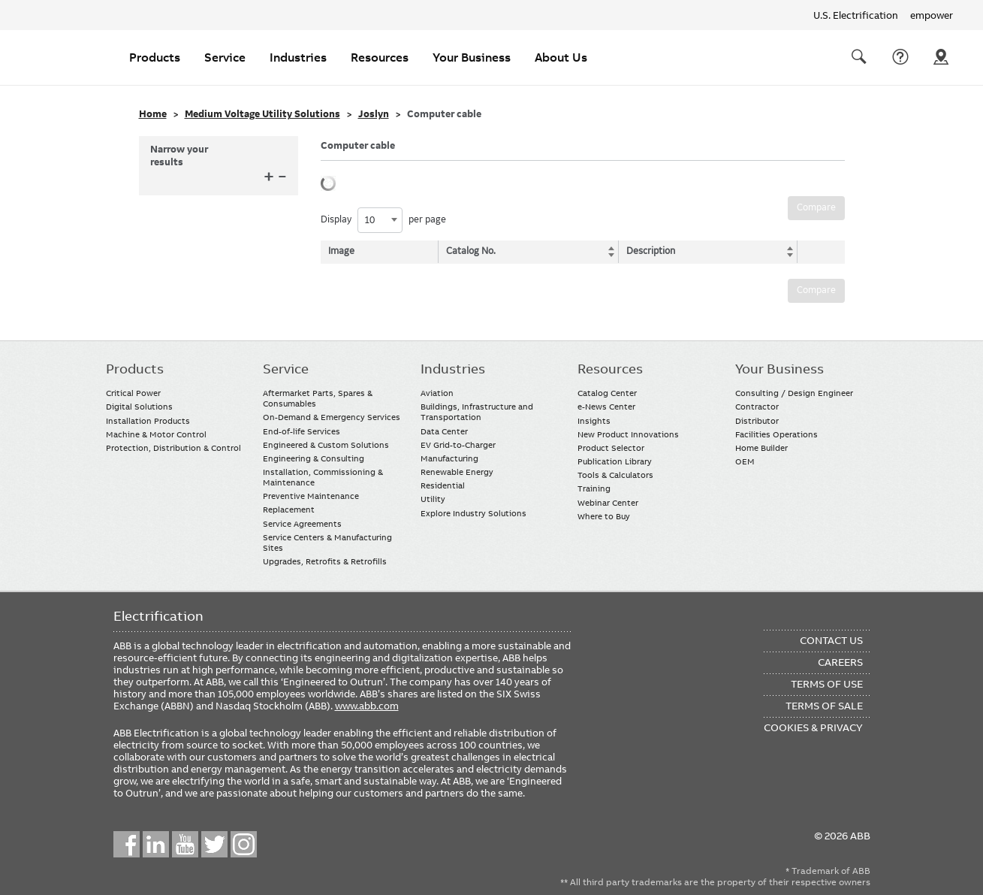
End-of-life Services (301, 431)
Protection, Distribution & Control (173, 448)
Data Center (444, 431)
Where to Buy (603, 516)
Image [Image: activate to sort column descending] (341, 251)
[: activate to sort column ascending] (817, 251)
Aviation (437, 393)
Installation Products (148, 421)
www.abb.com (367, 706)
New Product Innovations (628, 434)
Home (153, 114)
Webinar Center (607, 502)
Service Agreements (302, 524)
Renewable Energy (457, 472)
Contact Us (900, 57)
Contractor (757, 406)
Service (225, 57)
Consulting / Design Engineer (794, 393)
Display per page (383, 220)
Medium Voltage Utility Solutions (262, 114)
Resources (380, 57)
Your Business (472, 57)
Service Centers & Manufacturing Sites (327, 542)
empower (931, 15)
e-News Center (606, 406)
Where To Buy (941, 57)
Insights (594, 421)
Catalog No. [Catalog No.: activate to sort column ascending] (472, 251)
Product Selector (610, 448)
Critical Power (133, 393)
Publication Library (614, 461)
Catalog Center (607, 393)
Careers (840, 662)
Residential (443, 485)
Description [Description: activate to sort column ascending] (647, 251)
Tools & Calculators (615, 475)
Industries (298, 57)
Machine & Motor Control (156, 434)
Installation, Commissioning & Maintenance (323, 477)
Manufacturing (449, 458)
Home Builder (761, 448)
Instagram (244, 844)
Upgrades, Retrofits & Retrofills (325, 561)
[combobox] (380, 220)
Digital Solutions (139, 406)
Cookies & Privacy (813, 727)
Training (594, 488)
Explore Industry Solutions (473, 513)
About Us (561, 57)
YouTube (185, 844)
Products (154, 57)
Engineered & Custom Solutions (326, 445)
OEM (745, 461)
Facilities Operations (776, 434)
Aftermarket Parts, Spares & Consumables (317, 398)
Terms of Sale (824, 705)
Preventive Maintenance (311, 496)
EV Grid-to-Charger (458, 445)
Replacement (289, 509)
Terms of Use (827, 684)
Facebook (126, 844)
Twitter (214, 844)
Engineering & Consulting (313, 458)
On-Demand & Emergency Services (331, 417)
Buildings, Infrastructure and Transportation (477, 411)
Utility (433, 499)
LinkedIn (156, 844)
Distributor (757, 421)
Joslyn (373, 114)
